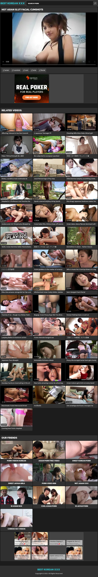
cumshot (17, 70)
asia (34, 70)
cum (26, 70)
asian (7, 70)
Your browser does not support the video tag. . (49, 40)
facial (43, 70)
